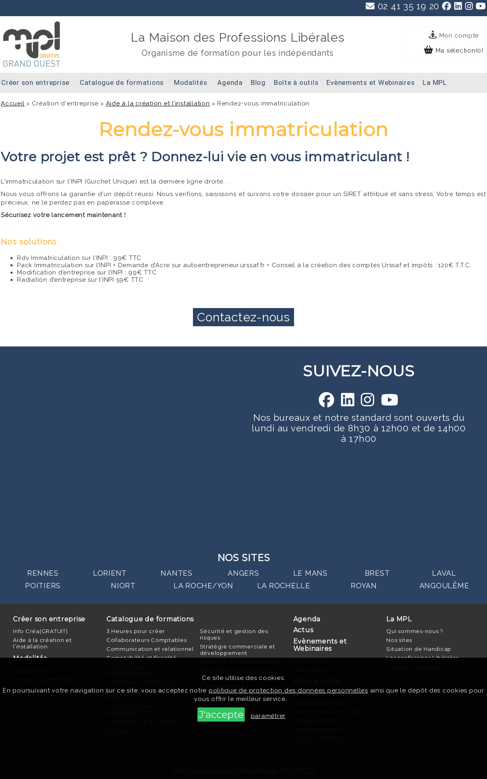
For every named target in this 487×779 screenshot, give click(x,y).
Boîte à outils (296, 82)
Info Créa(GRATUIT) (40, 631)
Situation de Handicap (418, 649)
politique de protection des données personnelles (288, 690)
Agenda (230, 82)
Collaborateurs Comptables (146, 640)
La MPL (435, 82)
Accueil (12, 103)
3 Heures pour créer (135, 631)
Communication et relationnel (150, 649)
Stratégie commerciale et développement (237, 649)
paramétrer (268, 716)
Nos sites (399, 640)
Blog (258, 82)
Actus (303, 630)
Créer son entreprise (35, 82)
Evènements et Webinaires (370, 82)
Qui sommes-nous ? (414, 631)
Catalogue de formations (122, 82)
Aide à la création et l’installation (158, 103)
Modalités (191, 82)
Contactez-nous (243, 317)
